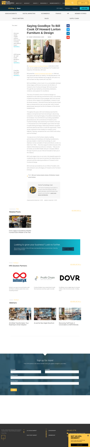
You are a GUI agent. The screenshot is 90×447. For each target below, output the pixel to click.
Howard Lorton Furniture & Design (38, 66)
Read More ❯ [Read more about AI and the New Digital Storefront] (16, 75)
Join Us (83, 2)
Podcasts (75, 8)
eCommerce (45, 13)
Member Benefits (54, 3)
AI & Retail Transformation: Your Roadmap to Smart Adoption (19, 324)
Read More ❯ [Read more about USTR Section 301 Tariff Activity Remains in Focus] (16, 62)
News (19, 8)
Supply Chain (74, 18)
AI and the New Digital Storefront (16, 72)
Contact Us (65, 3)
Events (35, 3)
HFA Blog (11, 8)
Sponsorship (52, 430)
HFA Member (52, 175)
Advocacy (27, 3)
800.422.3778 (71, 430)
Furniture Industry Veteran (42, 175)
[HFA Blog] (15, 8)
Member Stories (80, 13)
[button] (68, 25)
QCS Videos (60, 8)
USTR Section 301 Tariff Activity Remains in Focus (17, 58)
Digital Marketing (29, 13)
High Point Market (32, 435)
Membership (52, 435)
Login (73, 7)
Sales (47, 18)
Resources (43, 3)
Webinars (67, 8)
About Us (18, 3)
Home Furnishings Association (43, 73)
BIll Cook (34, 175)
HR (68, 13)
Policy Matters (18, 18)
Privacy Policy (3, 433)
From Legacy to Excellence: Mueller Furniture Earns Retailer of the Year (20, 231)
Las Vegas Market (32, 430)
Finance (58, 13)
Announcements (11, 13)
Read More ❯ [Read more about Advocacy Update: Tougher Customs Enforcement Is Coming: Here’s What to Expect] (16, 46)
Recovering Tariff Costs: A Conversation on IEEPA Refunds (68, 324)
